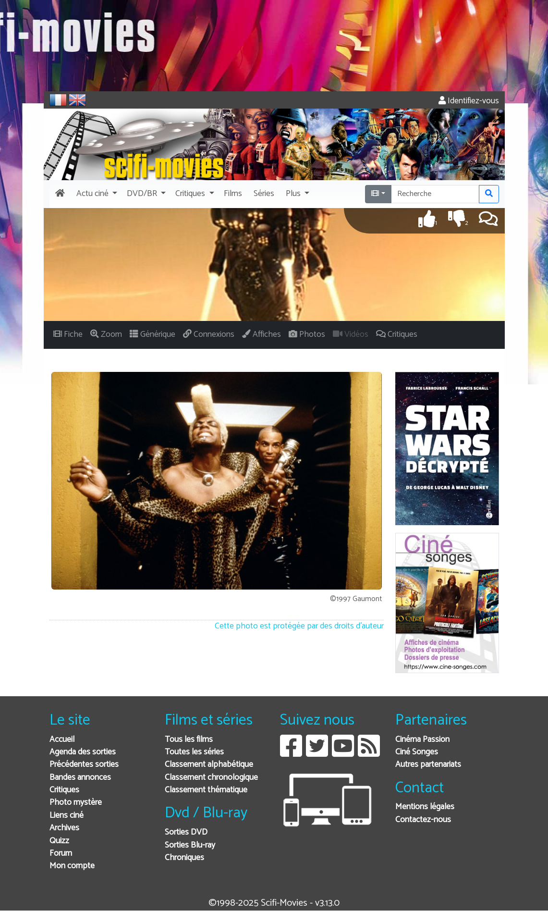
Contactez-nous (423, 820)
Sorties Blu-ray (190, 845)
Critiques (64, 790)
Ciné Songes (416, 752)
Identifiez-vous (468, 101)
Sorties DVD (186, 832)
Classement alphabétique (209, 765)
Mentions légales (424, 807)
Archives (64, 828)
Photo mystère (75, 803)
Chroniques (184, 858)
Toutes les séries (194, 752)
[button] (96, 194)
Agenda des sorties (82, 752)
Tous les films (189, 740)
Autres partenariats (428, 765)
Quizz (59, 841)
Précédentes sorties (84, 765)
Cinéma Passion (422, 740)
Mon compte (72, 866)
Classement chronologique (211, 778)
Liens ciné (66, 816)
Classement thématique (206, 790)
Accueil (61, 740)
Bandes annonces (80, 778)
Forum (60, 854)
